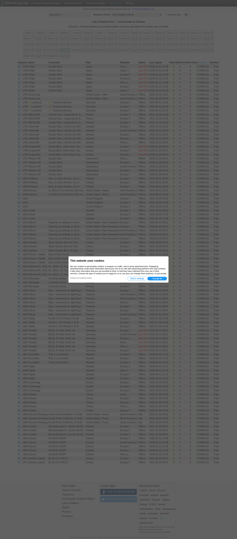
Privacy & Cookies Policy (81, 278)
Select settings (137, 278)
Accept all (157, 278)
